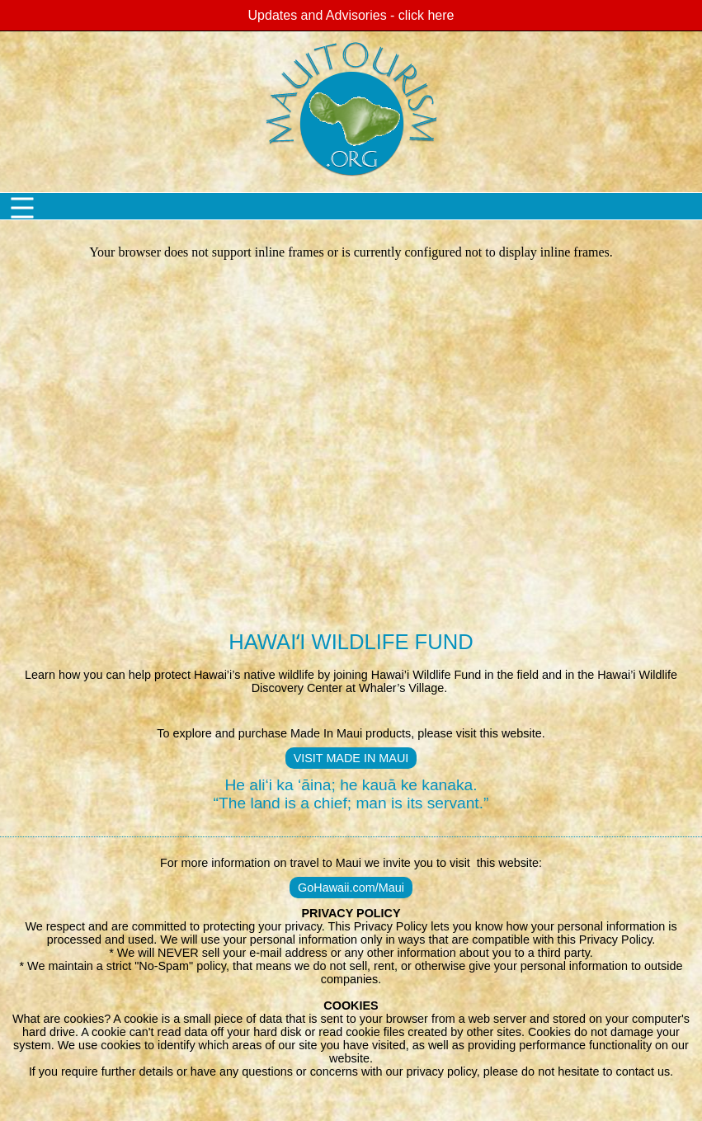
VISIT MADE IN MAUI (351, 758)
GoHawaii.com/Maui (351, 887)
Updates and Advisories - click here (351, 15)
